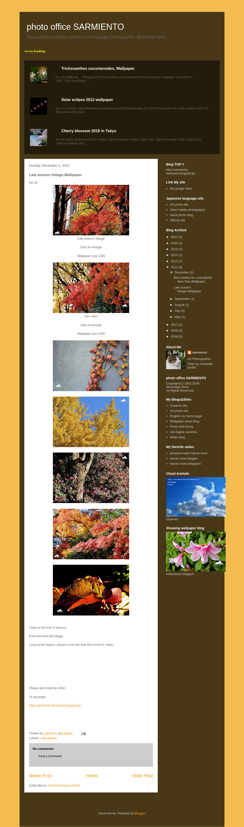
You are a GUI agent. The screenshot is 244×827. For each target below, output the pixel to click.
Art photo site (179, 204)
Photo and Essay (181, 426)
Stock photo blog (181, 215)
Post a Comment (50, 756)
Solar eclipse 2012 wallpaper (87, 100)
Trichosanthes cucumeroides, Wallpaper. (98, 68)
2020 (175, 243)
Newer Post (40, 775)
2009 (175, 330)
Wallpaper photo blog (184, 421)
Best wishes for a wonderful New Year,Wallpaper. (193, 279)
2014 (175, 255)
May (178, 317)
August (180, 305)
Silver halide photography (187, 210)
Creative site (178, 405)
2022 (175, 237)
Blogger (140, 813)
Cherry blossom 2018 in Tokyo (88, 131)
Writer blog (177, 437)
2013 (175, 261)
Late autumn (48, 738)
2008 (175, 336)
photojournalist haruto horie (189, 453)
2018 (175, 249)
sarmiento (199, 352)
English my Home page (186, 416)
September (183, 299)
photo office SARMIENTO (75, 27)
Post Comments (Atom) (64, 785)
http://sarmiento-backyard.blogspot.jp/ (55, 705)
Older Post (142, 775)
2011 (175, 324)
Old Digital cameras (183, 432)
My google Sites (181, 188)
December (182, 272)
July (178, 311)
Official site (177, 220)
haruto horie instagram (185, 463)
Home (92, 775)
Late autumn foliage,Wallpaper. (188, 289)
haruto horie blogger (184, 458)
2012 (175, 267)
